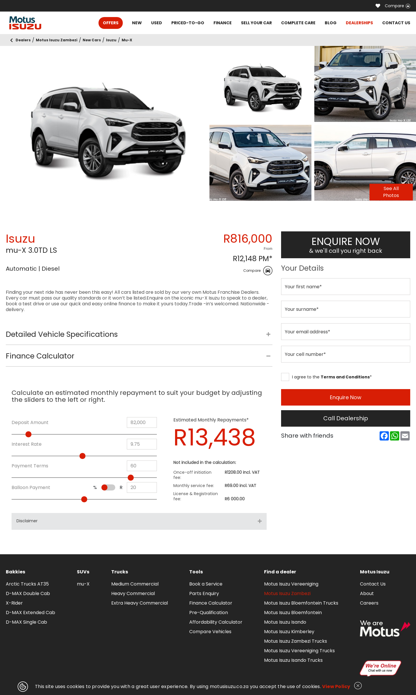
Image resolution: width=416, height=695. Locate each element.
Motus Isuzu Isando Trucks (293, 660)
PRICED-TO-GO (187, 23)
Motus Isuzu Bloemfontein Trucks (301, 603)
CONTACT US (396, 23)
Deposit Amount (30, 422)
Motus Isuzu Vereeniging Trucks (299, 650)
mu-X (83, 584)
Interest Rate (27, 444)
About (367, 593)
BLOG (331, 23)
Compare (397, 6)
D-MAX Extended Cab (30, 612)
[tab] (139, 337)
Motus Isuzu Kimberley (289, 631)
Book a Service (205, 584)
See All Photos (391, 192)
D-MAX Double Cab (28, 593)
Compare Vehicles (210, 631)
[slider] (28, 434)
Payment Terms (30, 466)
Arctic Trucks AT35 (27, 584)
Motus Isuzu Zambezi (287, 593)
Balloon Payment (31, 487)
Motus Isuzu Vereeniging (291, 584)
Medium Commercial (135, 584)
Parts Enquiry (204, 593)
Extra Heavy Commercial (139, 603)
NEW (137, 23)
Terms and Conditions (345, 377)
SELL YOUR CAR (256, 23)
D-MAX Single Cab (26, 622)
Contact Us (373, 584)
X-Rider (14, 603)
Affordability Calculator (215, 622)
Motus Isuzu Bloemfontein (293, 612)
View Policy (336, 686)
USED (156, 23)
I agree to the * (326, 377)
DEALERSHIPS (359, 23)
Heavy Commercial (133, 593)
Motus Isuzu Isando (285, 622)
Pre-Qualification (208, 612)
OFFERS (110, 23)
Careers (369, 603)
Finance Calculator (210, 603)
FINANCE (222, 23)
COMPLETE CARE (298, 23)
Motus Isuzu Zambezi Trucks (295, 641)
